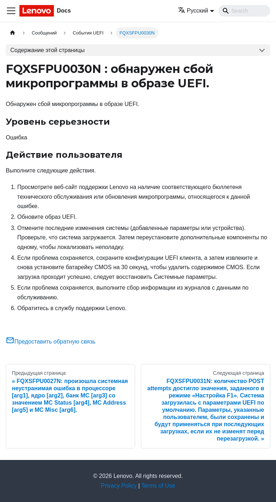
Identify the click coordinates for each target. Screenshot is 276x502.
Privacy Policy (119, 486)
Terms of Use (158, 486)
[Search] (244, 11)
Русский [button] (193, 11)
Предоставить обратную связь (51, 341)
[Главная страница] (12, 32)
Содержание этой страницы (47, 50)
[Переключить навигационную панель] (11, 10)
